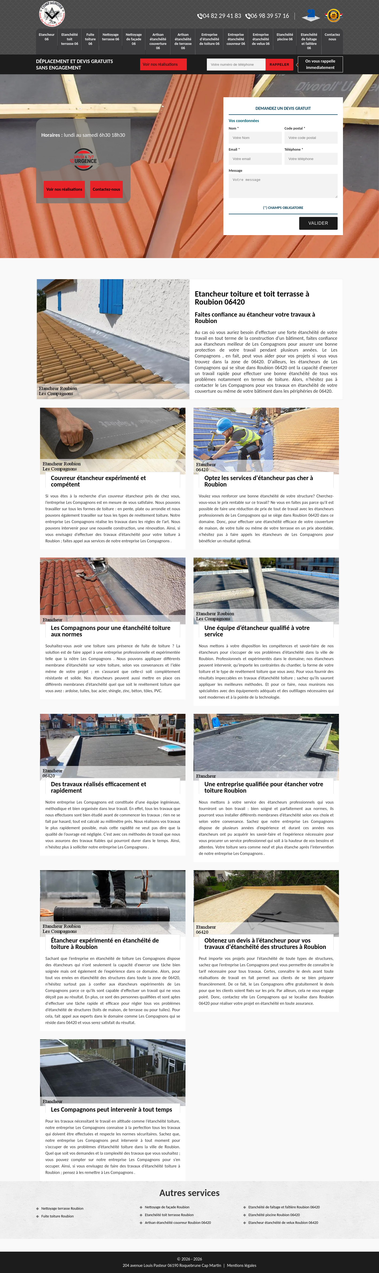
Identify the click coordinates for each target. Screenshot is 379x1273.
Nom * (234, 128)
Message (235, 170)
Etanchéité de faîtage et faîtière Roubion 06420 (284, 1207)
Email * (234, 149)
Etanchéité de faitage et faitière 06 (309, 41)
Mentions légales (241, 1265)
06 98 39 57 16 (267, 16)
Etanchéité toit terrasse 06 (69, 39)
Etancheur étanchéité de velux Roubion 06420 (283, 1222)
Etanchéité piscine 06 (285, 36)
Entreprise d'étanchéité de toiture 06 (209, 39)
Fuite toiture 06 (90, 39)
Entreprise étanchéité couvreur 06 (236, 39)
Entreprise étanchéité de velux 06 (261, 39)
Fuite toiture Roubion (57, 1216)
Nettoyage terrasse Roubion (62, 1208)
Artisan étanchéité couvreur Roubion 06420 (178, 1222)
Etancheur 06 (47, 36)
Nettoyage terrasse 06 (110, 36)
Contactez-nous (106, 189)
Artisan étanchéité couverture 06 (158, 41)
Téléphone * (294, 149)
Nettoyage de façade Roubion (167, 1207)
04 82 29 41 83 (219, 16)
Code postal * (295, 128)
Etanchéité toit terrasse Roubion (169, 1215)
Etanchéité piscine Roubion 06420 (274, 1215)
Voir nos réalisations (160, 64)
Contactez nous (332, 36)
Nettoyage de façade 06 (134, 39)
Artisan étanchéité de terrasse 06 (183, 41)
